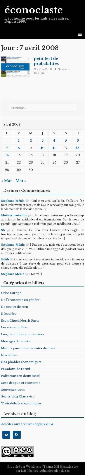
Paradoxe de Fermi (15, 369)
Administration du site (55, 470)
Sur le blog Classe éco (18, 396)
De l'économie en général (21, 300)
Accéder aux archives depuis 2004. (27, 424)
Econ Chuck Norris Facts (20, 321)
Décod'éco (9, 314)
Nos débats (9, 355)
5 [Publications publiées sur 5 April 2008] (66, 140)
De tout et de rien (14, 307)
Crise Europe (11, 293)
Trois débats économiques (21, 403)
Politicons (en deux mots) (20, 376)
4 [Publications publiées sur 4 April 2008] (54, 140)
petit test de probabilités (46, 61)
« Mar (6, 181)
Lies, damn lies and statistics (22, 334)
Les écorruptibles (14, 327)
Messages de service (16, 341)
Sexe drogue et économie (20, 383)
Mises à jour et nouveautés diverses (28, 348)
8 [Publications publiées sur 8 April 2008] (19, 148)
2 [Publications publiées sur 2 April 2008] (31, 140)
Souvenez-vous (13, 390)
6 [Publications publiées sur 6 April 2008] (78, 140)
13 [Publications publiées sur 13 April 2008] (78, 148)
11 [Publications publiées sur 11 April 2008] (54, 148)
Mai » (21, 181)
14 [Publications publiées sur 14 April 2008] (7, 155)
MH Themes (29, 470)
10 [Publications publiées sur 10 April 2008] (43, 148)
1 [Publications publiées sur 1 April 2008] (18, 140)
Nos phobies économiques (21, 362)
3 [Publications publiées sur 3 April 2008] (43, 140)
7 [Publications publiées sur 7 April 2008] (7, 148)
